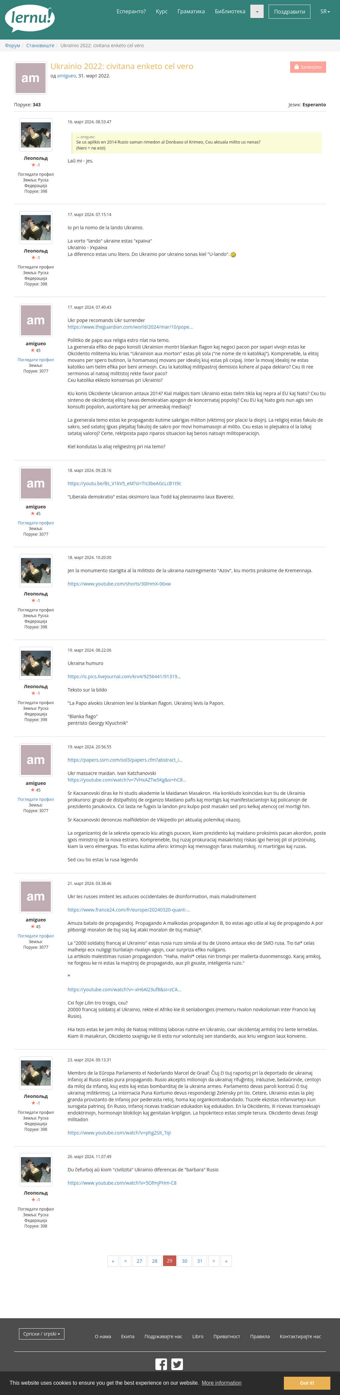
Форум (12, 45)
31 (200, 1261)
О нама (103, 1336)
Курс (161, 11)
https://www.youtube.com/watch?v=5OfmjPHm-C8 (122, 1183)
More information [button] (221, 1383)
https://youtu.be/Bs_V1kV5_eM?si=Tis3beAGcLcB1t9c (124, 483)
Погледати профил (36, 359)
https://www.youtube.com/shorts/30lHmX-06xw (119, 584)
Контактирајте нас (300, 1336)
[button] (257, 11)
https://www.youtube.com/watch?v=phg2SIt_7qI (119, 1132)
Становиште (40, 45)
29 (169, 1260)
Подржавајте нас (163, 1336)
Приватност (226, 1336)
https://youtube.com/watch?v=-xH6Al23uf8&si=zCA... (124, 989)
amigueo (66, 75)
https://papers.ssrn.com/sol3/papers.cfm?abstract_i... (125, 760)
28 (154, 1261)
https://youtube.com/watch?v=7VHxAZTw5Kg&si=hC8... (127, 780)
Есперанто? (131, 11)
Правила (260, 1336)
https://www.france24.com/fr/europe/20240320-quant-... (129, 910)
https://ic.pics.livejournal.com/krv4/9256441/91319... (124, 676)
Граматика (191, 11)
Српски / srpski (41, 1334)
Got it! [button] (307, 1383)
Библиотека (230, 11)
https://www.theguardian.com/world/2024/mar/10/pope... (130, 327)
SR (325, 11)
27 (139, 1261)
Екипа (127, 1336)
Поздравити (289, 11)
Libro (198, 1336)
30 (184, 1261)
